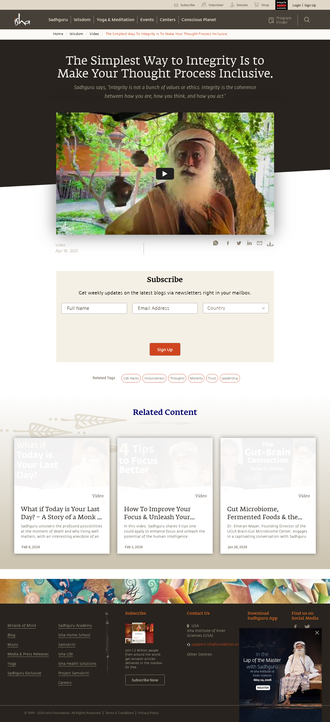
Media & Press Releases (28, 654)
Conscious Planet (199, 19)
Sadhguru (58, 19)
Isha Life (65, 654)
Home (58, 34)
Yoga (11, 664)
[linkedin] (249, 244)
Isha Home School (74, 635)
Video (94, 34)
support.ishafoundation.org (216, 644)
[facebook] (228, 244)
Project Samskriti (73, 673)
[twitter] (238, 244)
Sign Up (310, 5)
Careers (65, 683)
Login (297, 5)
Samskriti (67, 645)
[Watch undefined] (165, 173)
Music (12, 645)
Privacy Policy (148, 713)
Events (147, 19)
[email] (259, 244)
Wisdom (82, 19)
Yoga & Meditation (115, 19)
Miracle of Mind (21, 626)
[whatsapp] (215, 244)
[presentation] (165, 328)
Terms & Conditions (119, 713)
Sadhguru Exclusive (24, 673)
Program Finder (284, 20)
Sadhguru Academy (75, 626)
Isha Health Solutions (77, 664)
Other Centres (199, 654)
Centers (168, 19)
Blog (11, 635)
